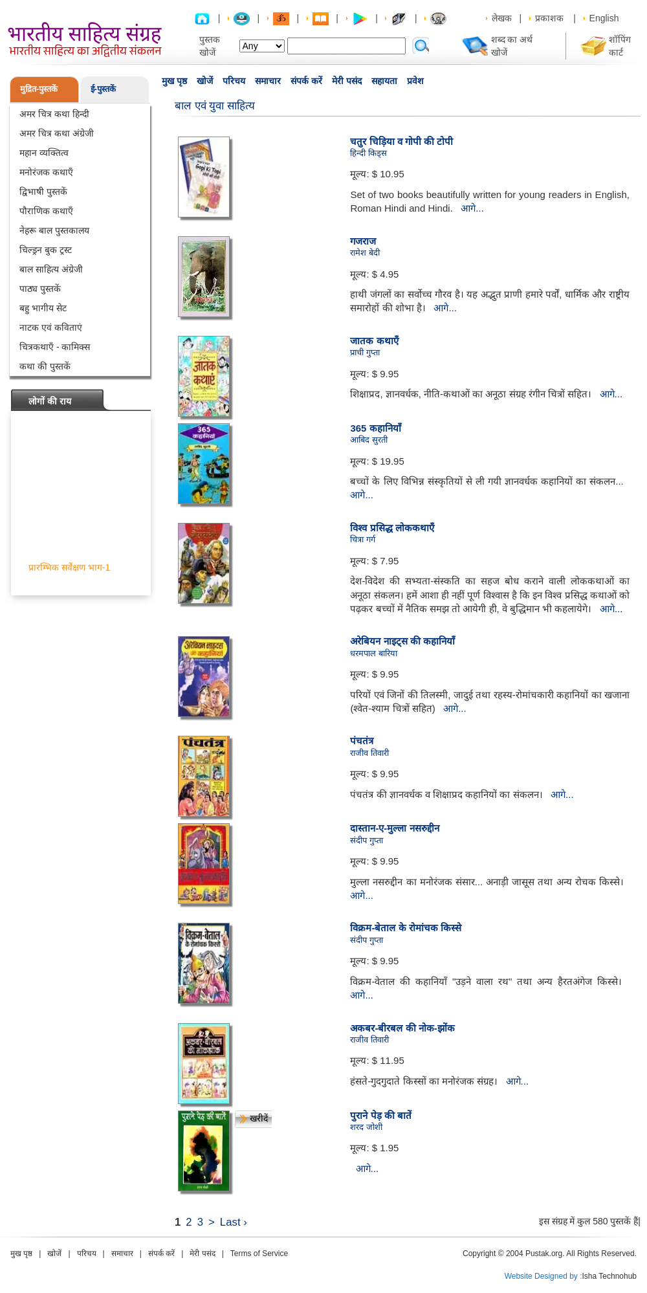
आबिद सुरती (369, 440)
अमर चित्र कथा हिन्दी (54, 114)
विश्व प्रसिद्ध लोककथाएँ (391, 527)
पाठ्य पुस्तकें (40, 288)
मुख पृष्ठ (174, 81)
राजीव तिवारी (369, 753)
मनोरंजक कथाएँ (46, 172)
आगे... (472, 208)
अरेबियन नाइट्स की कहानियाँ (402, 640)
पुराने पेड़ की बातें (380, 1115)
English (604, 18)
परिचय (234, 81)
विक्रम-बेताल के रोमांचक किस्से (405, 927)
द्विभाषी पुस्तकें (43, 191)
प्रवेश (415, 81)
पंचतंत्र (361, 740)
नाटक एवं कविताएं (50, 327)
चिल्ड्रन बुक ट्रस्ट (45, 250)
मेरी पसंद (347, 81)
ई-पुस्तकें (103, 89)
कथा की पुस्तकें (45, 366)
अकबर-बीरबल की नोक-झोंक (402, 1027)
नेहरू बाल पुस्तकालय (54, 230)
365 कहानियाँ (375, 428)
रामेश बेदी (365, 253)
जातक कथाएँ (374, 340)
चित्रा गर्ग (362, 539)
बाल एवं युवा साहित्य (215, 106)
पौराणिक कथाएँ (46, 211)
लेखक (502, 18)
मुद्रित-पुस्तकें (39, 89)
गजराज (363, 241)
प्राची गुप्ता (365, 352)
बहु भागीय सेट (43, 308)
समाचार (268, 81)
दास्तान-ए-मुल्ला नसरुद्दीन (394, 828)
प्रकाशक (549, 18)
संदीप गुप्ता (366, 840)
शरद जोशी (366, 1127)
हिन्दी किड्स (368, 153)
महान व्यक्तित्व (44, 153)
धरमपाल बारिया (373, 653)
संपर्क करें (306, 81)
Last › (233, 1222)
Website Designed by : (543, 1276)
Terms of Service (259, 1253)
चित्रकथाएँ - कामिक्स (54, 347)
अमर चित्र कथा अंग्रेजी (56, 133)
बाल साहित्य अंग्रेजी (51, 269)
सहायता (384, 81)
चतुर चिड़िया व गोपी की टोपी (401, 141)
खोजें (205, 81)
